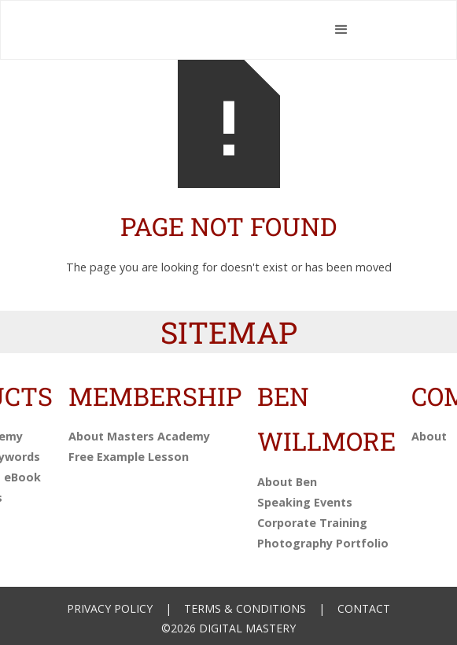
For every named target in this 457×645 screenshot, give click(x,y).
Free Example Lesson (128, 456)
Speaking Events (304, 502)
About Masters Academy (139, 436)
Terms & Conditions (245, 608)
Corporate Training (312, 522)
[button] (342, 29)
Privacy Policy (110, 608)
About (429, 436)
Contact (363, 608)
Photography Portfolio (323, 543)
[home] (201, 30)
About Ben (287, 481)
